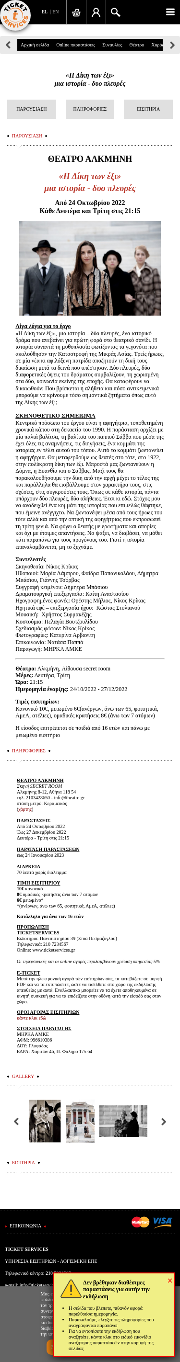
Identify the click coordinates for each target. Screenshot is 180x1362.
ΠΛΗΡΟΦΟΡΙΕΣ (90, 109)
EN (55, 11)
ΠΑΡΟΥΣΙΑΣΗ (31, 109)
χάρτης (25, 809)
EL (45, 11)
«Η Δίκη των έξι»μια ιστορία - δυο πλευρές (89, 79)
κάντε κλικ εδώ (31, 1018)
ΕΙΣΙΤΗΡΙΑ (148, 109)
